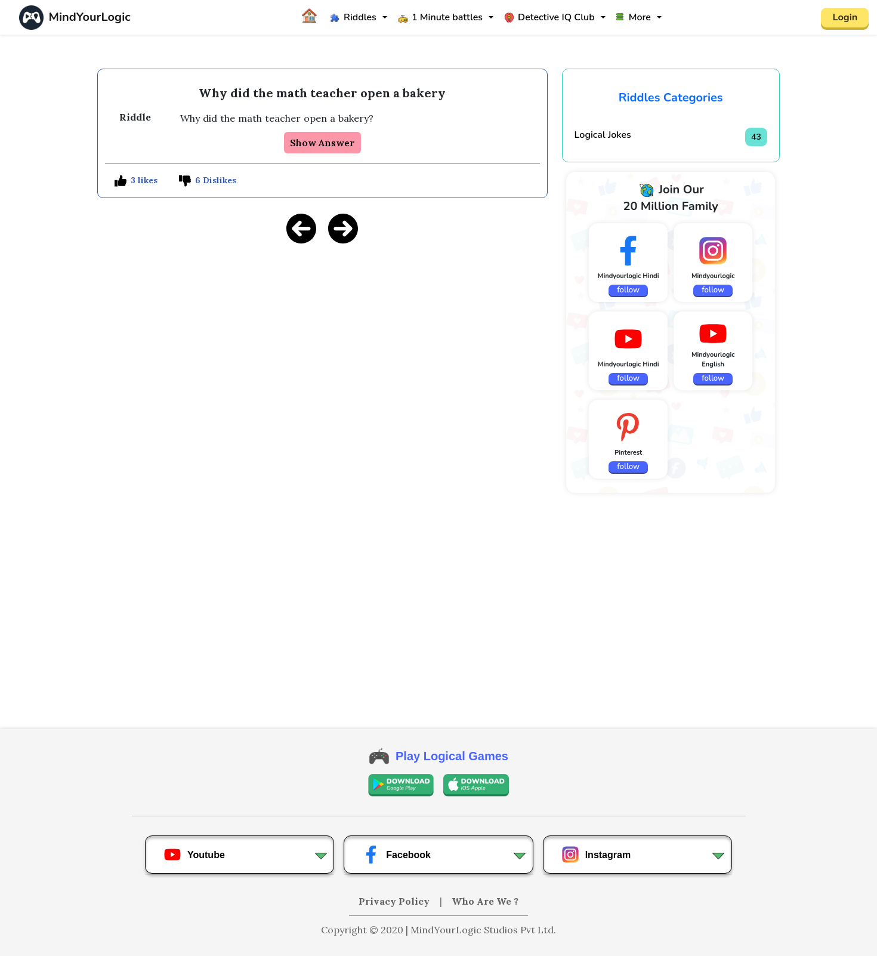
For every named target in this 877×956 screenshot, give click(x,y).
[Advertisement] (322, 337)
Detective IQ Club (549, 17)
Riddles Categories (671, 98)
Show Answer (322, 143)
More (633, 17)
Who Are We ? (485, 901)
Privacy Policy (395, 901)
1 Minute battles (440, 17)
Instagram (596, 855)
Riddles (353, 17)
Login (845, 17)
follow (628, 290)
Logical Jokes (603, 134)
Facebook (396, 855)
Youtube (194, 855)
